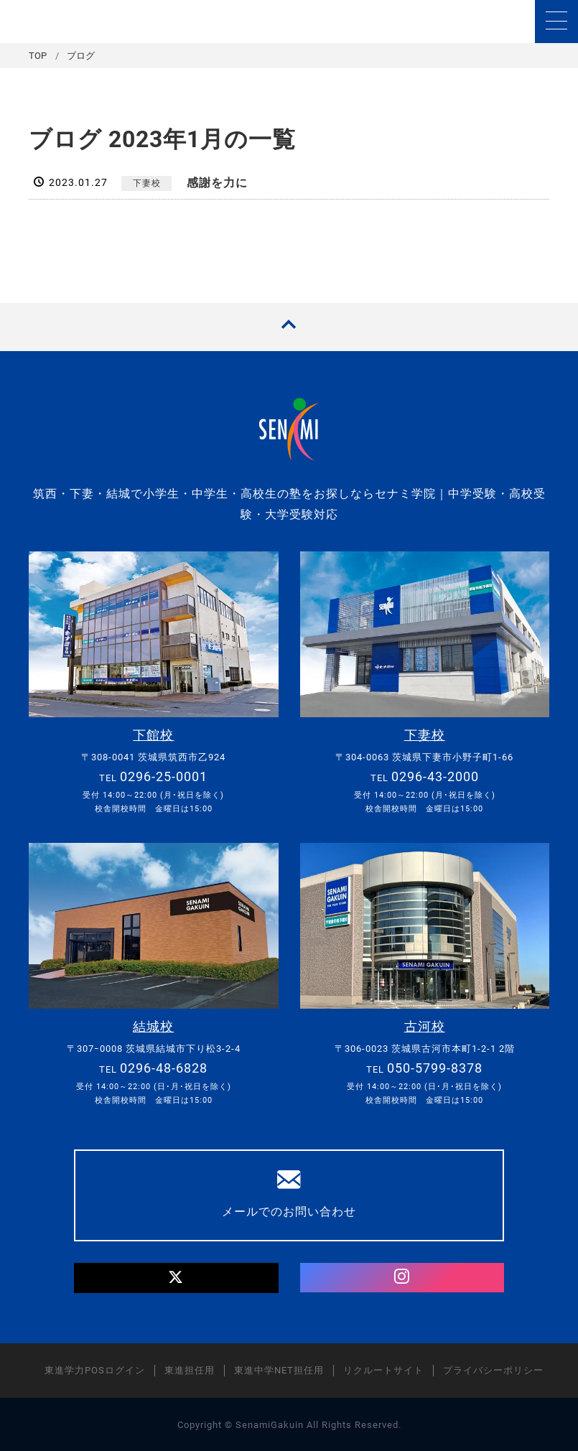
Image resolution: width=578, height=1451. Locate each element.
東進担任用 (189, 1369)
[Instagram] (402, 1277)
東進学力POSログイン (95, 1369)
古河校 (424, 1026)
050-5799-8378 (435, 1067)
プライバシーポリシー (493, 1369)
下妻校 (147, 183)
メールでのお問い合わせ (289, 1192)
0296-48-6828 (164, 1067)
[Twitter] (176, 1277)
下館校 (153, 734)
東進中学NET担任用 (279, 1369)
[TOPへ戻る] (289, 327)
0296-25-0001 (164, 776)
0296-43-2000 (435, 776)
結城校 (153, 1026)
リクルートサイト (383, 1369)
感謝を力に (217, 183)
